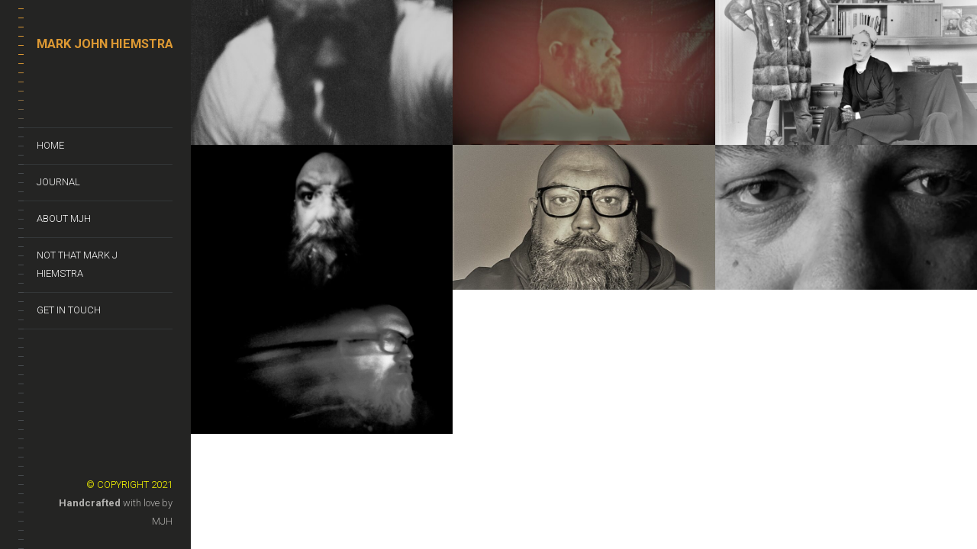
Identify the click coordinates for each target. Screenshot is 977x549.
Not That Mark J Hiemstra (77, 264)
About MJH (64, 218)
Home (50, 145)
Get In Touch (69, 310)
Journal (58, 182)
